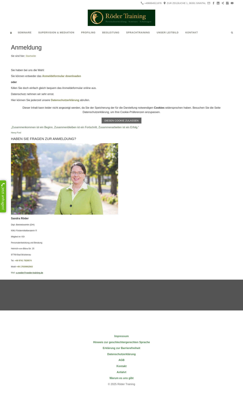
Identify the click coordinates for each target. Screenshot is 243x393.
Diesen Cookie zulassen (121, 120)
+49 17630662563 (24, 266)
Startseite (31, 56)
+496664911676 (151, 3)
